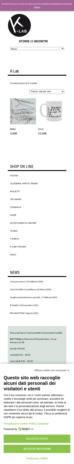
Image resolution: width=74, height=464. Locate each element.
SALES (13, 254)
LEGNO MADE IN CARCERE (23, 223)
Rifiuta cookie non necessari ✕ (52, 370)
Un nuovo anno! (18, 281)
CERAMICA (15, 207)
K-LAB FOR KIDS (18, 246)
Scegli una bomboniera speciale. (25, 297)
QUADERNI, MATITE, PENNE (24, 183)
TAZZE (13, 215)
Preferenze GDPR (37, 458)
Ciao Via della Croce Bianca (23, 289)
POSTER (14, 175)
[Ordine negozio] (46, 91)
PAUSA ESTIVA (17, 313)
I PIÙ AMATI (15, 199)
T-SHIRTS (14, 238)
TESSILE (14, 230)
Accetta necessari (37, 448)
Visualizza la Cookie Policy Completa (26, 423)
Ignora (37, 7)
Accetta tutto (37, 438)
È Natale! (14, 305)
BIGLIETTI (15, 191)
